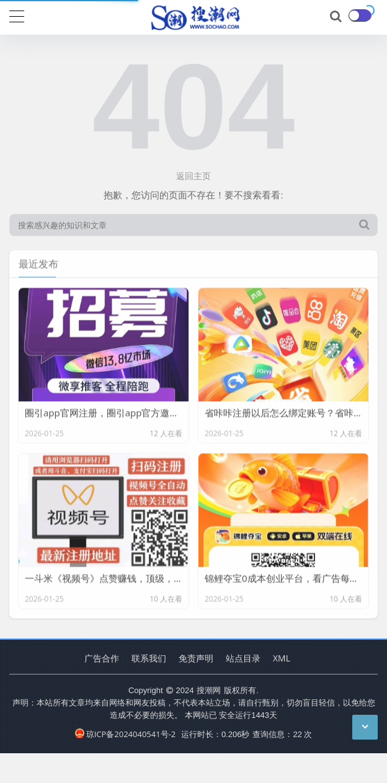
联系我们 (148, 658)
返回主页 (193, 176)
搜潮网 (209, 690)
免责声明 (196, 658)
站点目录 (243, 658)
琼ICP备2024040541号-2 (125, 734)
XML (281, 658)
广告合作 (101, 658)
